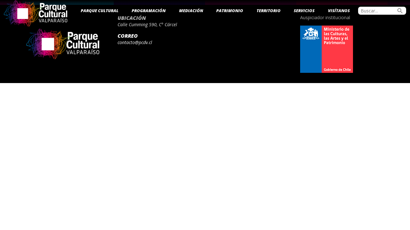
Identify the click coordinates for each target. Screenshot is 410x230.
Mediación (191, 10)
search (400, 10)
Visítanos (339, 10)
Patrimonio (229, 10)
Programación (149, 10)
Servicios (304, 10)
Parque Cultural (100, 10)
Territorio (269, 10)
